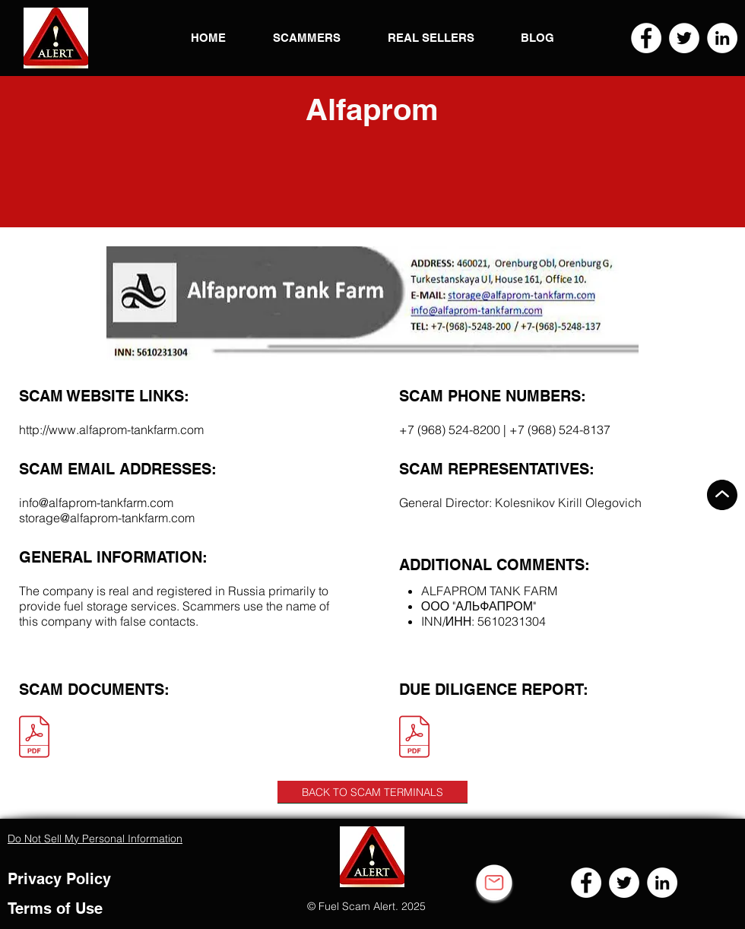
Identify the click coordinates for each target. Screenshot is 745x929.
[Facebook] (646, 38)
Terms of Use (55, 908)
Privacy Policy (59, 879)
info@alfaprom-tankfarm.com (96, 502)
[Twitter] (684, 38)
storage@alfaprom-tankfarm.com (107, 517)
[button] (56, 38)
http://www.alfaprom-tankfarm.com (111, 429)
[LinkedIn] (722, 38)
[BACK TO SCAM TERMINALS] (372, 792)
